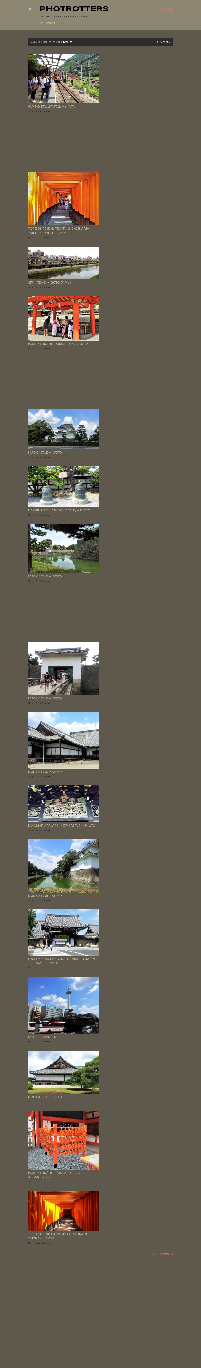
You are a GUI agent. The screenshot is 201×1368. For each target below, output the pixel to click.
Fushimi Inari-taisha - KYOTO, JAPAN (59, 344)
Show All (163, 41)
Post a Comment (43, 111)
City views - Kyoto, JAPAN (49, 282)
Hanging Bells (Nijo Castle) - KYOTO (59, 510)
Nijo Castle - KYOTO (45, 452)
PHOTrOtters (74, 9)
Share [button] (30, 111)
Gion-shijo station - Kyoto (51, 106)
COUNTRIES (47, 23)
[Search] (166, 9)
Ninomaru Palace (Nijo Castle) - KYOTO (61, 825)
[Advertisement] (63, 142)
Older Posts (162, 1254)
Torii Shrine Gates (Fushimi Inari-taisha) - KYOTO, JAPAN (58, 230)
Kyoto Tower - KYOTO (46, 1037)
